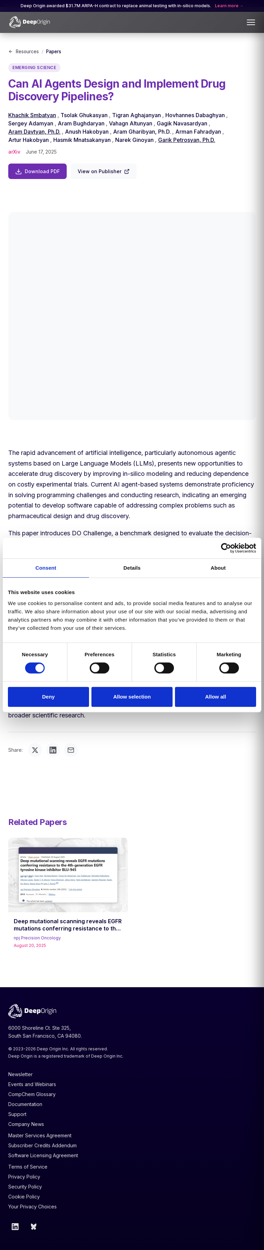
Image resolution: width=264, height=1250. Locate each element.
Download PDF (37, 171)
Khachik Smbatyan (32, 115)
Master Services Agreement (40, 1135)
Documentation (25, 1104)
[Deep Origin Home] (30, 22)
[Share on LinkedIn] (53, 750)
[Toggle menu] (250, 22)
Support (17, 1114)
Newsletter (20, 1074)
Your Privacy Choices (32, 1206)
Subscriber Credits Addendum (42, 1145)
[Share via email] (71, 750)
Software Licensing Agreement (43, 1155)
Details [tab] (132, 568)
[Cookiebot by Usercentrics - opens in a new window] (226, 548)
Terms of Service (27, 1167)
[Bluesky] (34, 1227)
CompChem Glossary (32, 1094)
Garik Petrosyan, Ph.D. (186, 139)
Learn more (227, 5)
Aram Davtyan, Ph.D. (34, 131)
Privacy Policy (24, 1177)
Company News (26, 1124)
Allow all (215, 697)
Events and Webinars (32, 1084)
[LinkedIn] (15, 1227)
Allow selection (132, 697)
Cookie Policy (24, 1196)
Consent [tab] (45, 568)
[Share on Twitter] (35, 750)
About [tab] (218, 568)
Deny (48, 697)
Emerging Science (34, 67)
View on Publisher (104, 171)
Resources (23, 51)
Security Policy (25, 1187)
